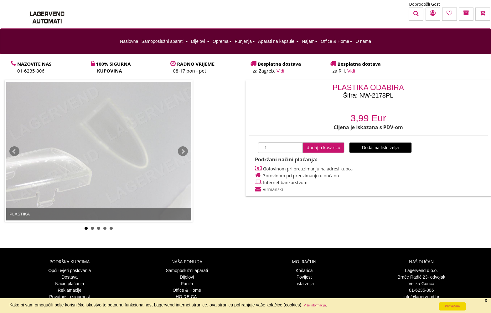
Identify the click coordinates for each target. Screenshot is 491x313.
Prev (14, 151)
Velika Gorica (421, 283)
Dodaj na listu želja (380, 147)
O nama (363, 41)
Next (183, 151)
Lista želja (304, 283)
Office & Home (336, 41)
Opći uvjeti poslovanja (69, 270)
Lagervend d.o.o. (421, 270)
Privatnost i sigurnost (69, 296)
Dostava (70, 277)
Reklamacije (69, 290)
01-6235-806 (421, 290)
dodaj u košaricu (323, 147)
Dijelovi (200, 41)
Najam (310, 41)
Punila (187, 283)
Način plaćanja (69, 283)
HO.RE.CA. (187, 296)
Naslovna (129, 41)
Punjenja (245, 41)
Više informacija (315, 305)
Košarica (304, 270)
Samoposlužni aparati (164, 41)
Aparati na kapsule (278, 41)
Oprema (222, 41)
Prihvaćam (452, 306)
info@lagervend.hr (421, 296)
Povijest (304, 277)
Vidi (280, 70)
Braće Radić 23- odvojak (421, 277)
